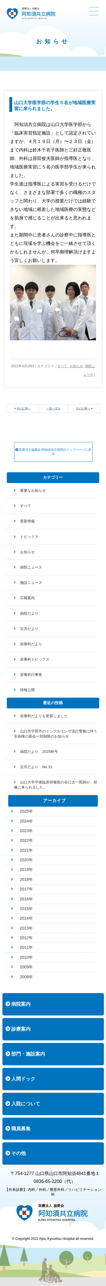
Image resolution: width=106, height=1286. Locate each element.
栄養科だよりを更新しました (44, 716)
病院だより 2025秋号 (39, 751)
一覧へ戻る (53, 408)
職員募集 (18, 1128)
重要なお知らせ (33, 490)
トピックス (29, 537)
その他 (15, 1153)
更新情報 (27, 521)
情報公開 (27, 690)
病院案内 (18, 1004)
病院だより (29, 613)
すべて (62, 366)
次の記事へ (83, 408)
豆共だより (29, 629)
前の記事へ (24, 408)
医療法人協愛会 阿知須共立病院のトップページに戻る (53, 451)
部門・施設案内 (25, 1054)
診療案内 (18, 1029)
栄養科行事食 (31, 674)
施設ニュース (31, 582)
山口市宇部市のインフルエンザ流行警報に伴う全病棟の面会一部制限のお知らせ (55, 733)
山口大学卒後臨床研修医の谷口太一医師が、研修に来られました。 (55, 784)
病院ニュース (31, 567)
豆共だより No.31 (36, 767)
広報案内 (27, 598)
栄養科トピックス (34, 659)
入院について (22, 1103)
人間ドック (20, 1079)
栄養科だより (31, 644)
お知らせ (76, 366)
